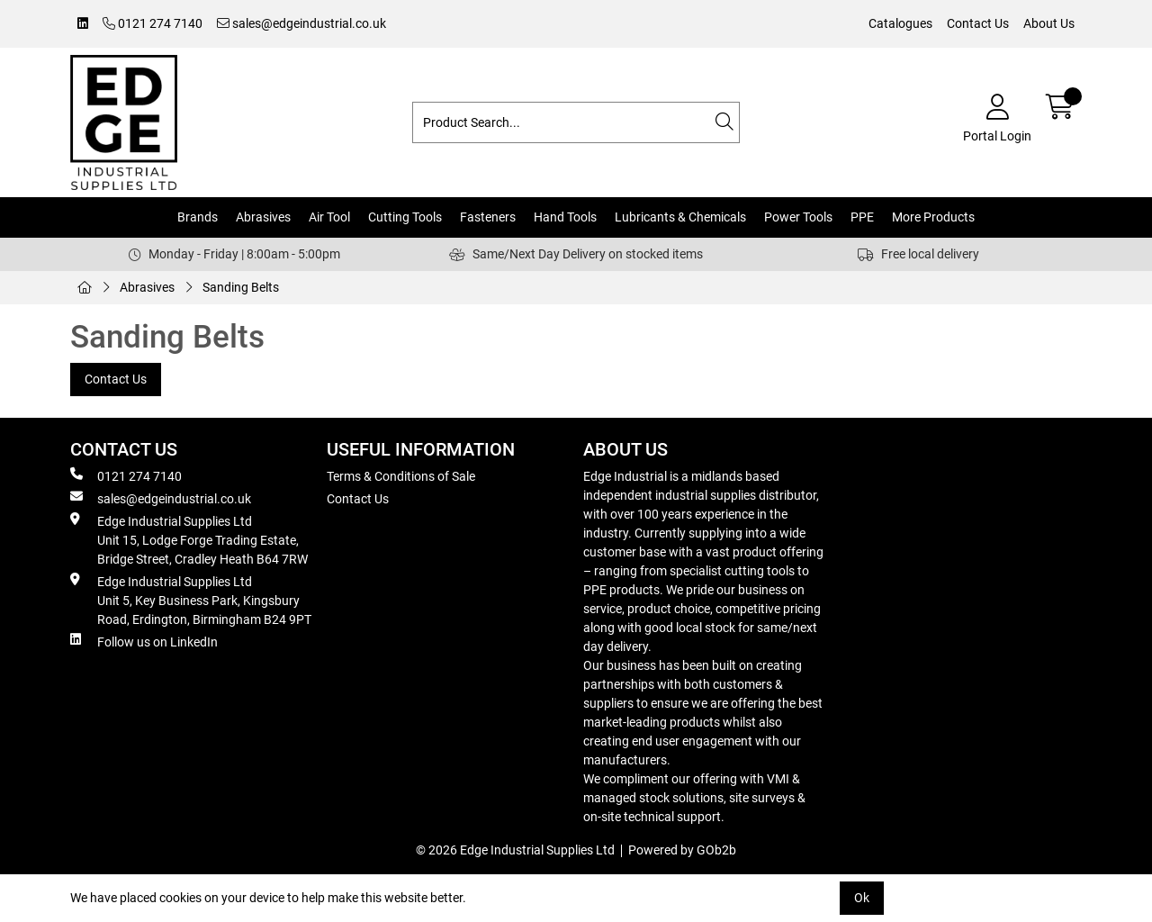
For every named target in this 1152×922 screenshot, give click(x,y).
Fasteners (488, 217)
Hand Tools (565, 217)
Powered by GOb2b (682, 850)
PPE (862, 217)
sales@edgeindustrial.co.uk (301, 23)
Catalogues (900, 23)
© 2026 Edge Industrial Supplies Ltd (515, 850)
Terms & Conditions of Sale (401, 476)
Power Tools (798, 217)
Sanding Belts (240, 287)
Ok (861, 897)
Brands (197, 217)
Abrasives (263, 217)
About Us (1049, 23)
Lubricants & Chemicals (680, 217)
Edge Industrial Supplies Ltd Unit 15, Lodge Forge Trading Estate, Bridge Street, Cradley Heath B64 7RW (189, 539)
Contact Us (978, 23)
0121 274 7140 (152, 23)
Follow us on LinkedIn (144, 641)
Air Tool (329, 217)
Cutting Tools (405, 217)
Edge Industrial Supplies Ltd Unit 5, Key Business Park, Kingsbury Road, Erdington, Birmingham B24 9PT (190, 600)
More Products (933, 217)
